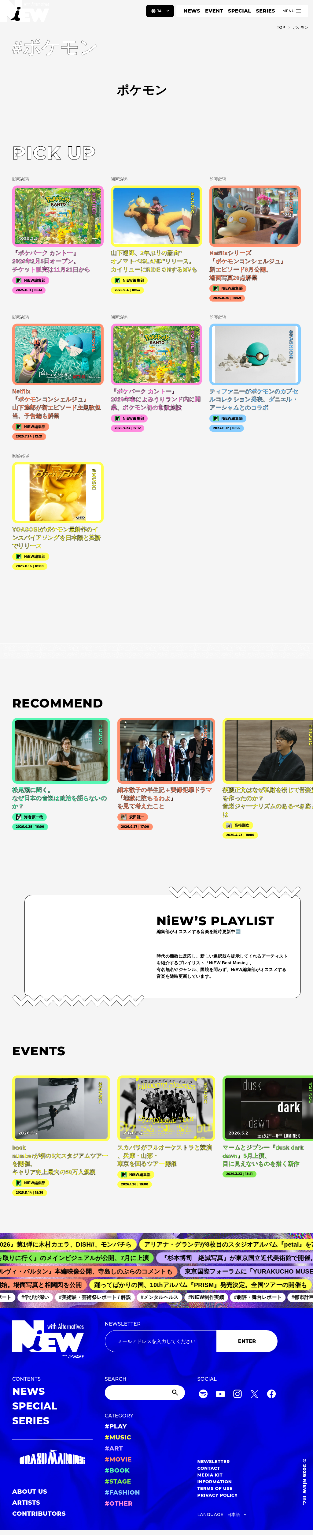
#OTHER (119, 1503)
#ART (114, 1448)
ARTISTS (26, 1502)
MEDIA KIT (210, 1475)
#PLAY (116, 1426)
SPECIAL (239, 11)
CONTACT (208, 1468)
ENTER (247, 1341)
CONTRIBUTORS (39, 1513)
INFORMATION (214, 1481)
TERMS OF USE (214, 1488)
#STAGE (118, 1481)
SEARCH (116, 1379)
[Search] (145, 1392)
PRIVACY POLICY (217, 1495)
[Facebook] (271, 1395)
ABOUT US (29, 1491)
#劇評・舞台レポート (262, 1297)
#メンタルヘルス (163, 1297)
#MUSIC (118, 1437)
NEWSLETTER (123, 1324)
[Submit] (176, 1392)
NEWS (192, 11)
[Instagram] (237, 1395)
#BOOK (117, 1470)
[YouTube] (220, 1395)
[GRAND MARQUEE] (52, 1457)
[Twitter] (254, 1395)
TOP (281, 27)
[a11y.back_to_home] (25, 13)
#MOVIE (118, 1459)
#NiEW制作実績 (210, 1297)
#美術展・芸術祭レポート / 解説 (99, 1297)
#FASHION (122, 1492)
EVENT (214, 11)
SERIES (265, 11)
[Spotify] (203, 1395)
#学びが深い (39, 1297)
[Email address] (160, 1341)
